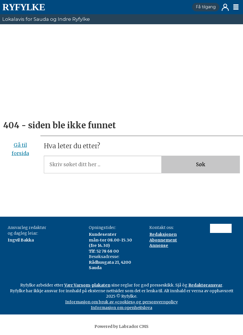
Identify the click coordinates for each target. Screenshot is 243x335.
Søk (200, 164)
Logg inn (225, 7)
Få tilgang (206, 6)
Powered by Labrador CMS (121, 326)
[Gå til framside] (95, 7)
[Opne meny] (236, 7)
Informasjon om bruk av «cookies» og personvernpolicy (121, 301)
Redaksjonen (163, 234)
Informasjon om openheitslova (121, 307)
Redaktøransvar (205, 285)
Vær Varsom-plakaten (87, 285)
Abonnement (163, 240)
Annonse (158, 245)
